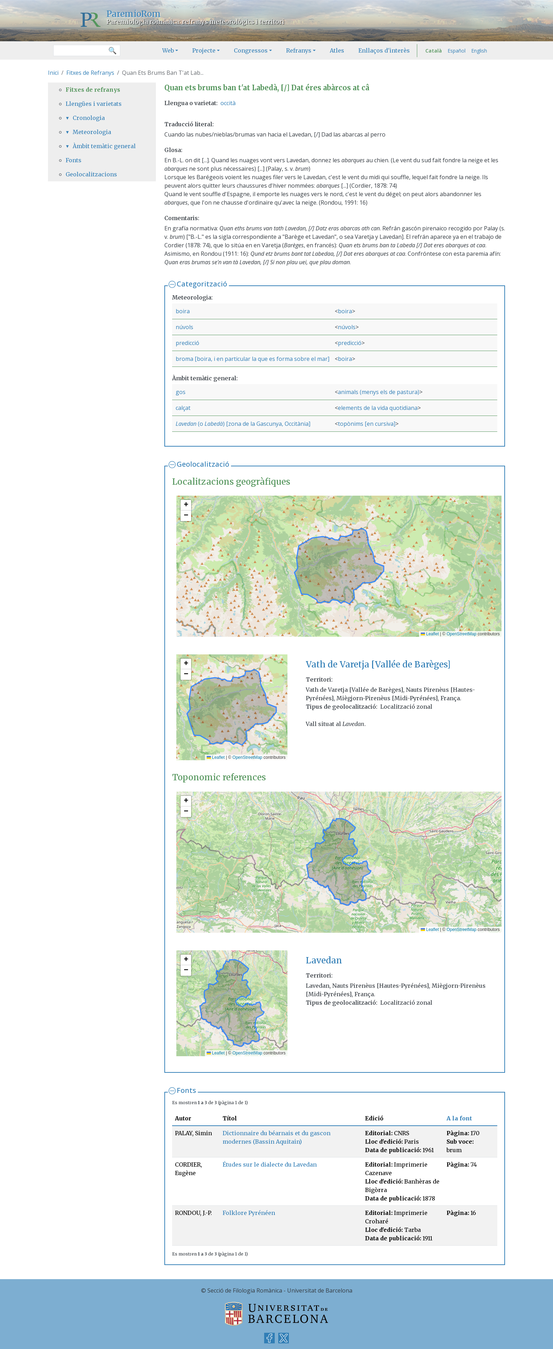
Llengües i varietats (94, 103)
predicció (187, 343)
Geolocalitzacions (91, 174)
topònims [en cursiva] (366, 424)
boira (183, 311)
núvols (184, 327)
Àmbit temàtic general (104, 146)
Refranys (298, 50)
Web (168, 50)
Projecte (203, 50)
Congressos (251, 50)
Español (457, 50)
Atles (337, 50)
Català (433, 50)
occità (228, 103)
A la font (459, 1118)
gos (181, 392)
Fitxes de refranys (93, 89)
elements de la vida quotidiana (378, 408)
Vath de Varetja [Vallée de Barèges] (378, 664)
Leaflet (430, 633)
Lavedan (186, 424)
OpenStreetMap (461, 633)
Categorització (202, 284)
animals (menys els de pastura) (378, 392)
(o (200, 424)
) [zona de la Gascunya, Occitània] (266, 424)
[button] (186, 505)
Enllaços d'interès (384, 50)
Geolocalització (203, 464)
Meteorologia (92, 131)
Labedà (214, 424)
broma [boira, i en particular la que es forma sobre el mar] (252, 359)
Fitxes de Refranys (90, 73)
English (479, 50)
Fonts (186, 1090)
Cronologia (89, 117)
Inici (53, 73)
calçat (183, 408)
